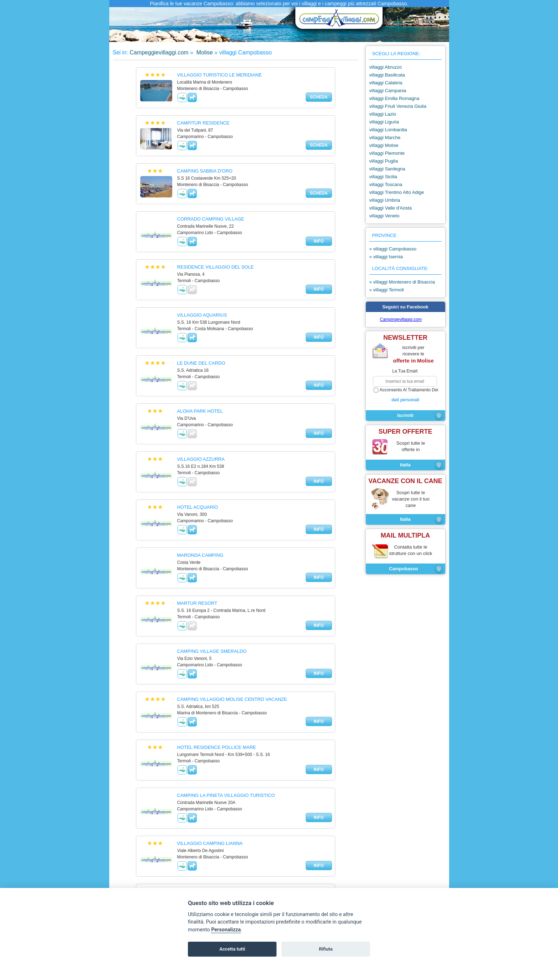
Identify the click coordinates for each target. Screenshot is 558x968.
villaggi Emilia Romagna (394, 98)
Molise (204, 52)
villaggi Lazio (382, 114)
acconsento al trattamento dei (405, 395)
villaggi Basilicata (387, 75)
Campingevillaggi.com (401, 319)
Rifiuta (325, 949)
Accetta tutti (232, 949)
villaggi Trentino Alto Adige (396, 192)
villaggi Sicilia (383, 176)
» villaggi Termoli (386, 289)
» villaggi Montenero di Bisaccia (402, 282)
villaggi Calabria (385, 82)
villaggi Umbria (384, 200)
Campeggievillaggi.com (159, 52)
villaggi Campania (387, 90)
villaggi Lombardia (388, 129)
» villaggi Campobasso (393, 249)
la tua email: (405, 371)
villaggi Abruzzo (385, 67)
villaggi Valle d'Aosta (390, 208)
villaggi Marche (385, 137)
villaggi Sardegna (387, 168)
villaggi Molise (384, 145)
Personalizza (226, 930)
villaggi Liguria (384, 122)
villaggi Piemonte (387, 153)
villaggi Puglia (383, 161)
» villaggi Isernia (386, 256)
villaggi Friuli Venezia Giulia (398, 106)
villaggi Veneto (384, 215)
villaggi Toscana (385, 184)
